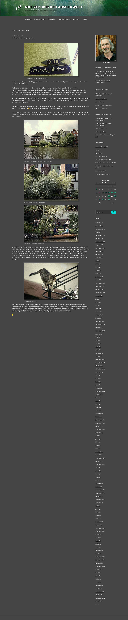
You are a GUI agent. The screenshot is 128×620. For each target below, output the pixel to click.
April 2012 (98, 579)
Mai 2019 (98, 343)
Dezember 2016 (100, 420)
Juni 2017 (97, 401)
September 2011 (100, 598)
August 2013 (99, 534)
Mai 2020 (98, 305)
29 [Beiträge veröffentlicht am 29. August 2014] (109, 199)
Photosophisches (100, 156)
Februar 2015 (99, 483)
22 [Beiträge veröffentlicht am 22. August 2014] (109, 196)
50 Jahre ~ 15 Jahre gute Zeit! (103, 105)
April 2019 (98, 347)
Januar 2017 (98, 416)
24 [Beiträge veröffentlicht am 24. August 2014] (115, 196)
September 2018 (100, 369)
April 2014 (98, 515)
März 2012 (98, 582)
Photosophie (52, 19)
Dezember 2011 (99, 592)
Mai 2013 (97, 541)
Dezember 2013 (99, 528)
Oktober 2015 (99, 461)
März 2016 (98, 448)
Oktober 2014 (99, 496)
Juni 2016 (98, 439)
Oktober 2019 (99, 327)
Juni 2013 (97, 537)
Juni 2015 (98, 471)
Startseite (28, 19)
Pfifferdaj (98, 153)
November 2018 (100, 362)
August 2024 (99, 222)
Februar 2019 (99, 353)
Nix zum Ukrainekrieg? (101, 108)
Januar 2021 (98, 280)
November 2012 (100, 560)
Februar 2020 (99, 315)
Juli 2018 (97, 375)
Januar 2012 (98, 588)
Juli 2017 (97, 397)
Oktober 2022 (99, 238)
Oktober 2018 (99, 366)
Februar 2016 (99, 452)
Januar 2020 (98, 318)
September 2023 (100, 229)
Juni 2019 (98, 340)
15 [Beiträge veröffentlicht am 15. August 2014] (109, 193)
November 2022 (100, 235)
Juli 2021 (97, 261)
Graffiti (97, 150)
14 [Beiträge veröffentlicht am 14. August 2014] (106, 193)
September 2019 (100, 331)
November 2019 (100, 324)
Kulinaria (76, 19)
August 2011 (98, 601)
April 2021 (98, 270)
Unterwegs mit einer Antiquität (104, 166)
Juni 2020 (98, 302)
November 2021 (100, 251)
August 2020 (99, 296)
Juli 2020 (97, 299)
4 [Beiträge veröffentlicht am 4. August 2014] (96, 189)
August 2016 (99, 432)
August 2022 (99, 245)
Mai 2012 (97, 576)
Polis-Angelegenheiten (102, 159)
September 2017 (100, 391)
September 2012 (100, 566)
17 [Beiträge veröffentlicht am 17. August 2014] (115, 193)
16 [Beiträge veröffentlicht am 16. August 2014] (112, 193)
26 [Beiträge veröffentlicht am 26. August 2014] (99, 199)
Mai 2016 (98, 442)
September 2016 (100, 429)
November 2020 (100, 286)
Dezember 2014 (100, 490)
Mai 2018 (98, 382)
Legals (85, 19)
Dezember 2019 (100, 321)
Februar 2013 (99, 550)
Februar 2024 (99, 226)
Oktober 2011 (99, 595)
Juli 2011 (97, 604)
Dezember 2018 (100, 359)
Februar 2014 (99, 521)
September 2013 (100, 531)
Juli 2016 (97, 436)
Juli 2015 (97, 467)
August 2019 (99, 334)
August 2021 (99, 257)
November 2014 (100, 493)
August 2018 (99, 372)
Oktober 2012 (99, 563)
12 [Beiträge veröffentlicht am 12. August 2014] (99, 193)
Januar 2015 (98, 487)
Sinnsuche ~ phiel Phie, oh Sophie (104, 162)
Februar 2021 (99, 276)
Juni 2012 (97, 572)
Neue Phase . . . (99, 102)
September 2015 (100, 464)
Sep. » (112, 203)
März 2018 (98, 385)
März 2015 (98, 480)
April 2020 (98, 308)
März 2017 (98, 410)
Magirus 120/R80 (39, 19)
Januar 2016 (98, 455)
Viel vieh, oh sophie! (64, 19)
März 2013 (98, 547)
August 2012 (99, 569)
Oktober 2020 (99, 289)
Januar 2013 (98, 553)
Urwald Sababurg (100, 171)
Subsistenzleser (24, 84)
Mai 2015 (98, 474)
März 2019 (98, 350)
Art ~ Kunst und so (100, 147)
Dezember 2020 (100, 283)
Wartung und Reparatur (102, 174)
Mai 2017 (97, 404)
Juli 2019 (97, 337)
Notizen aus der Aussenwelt (54, 7)
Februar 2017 (99, 413)
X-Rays (104, 128)
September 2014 (100, 499)
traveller (97, 118)
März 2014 (98, 518)
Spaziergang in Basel (101, 99)
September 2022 (100, 242)
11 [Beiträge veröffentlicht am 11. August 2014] (96, 193)
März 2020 (98, 311)
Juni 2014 (98, 509)
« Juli (99, 203)
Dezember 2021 (99, 248)
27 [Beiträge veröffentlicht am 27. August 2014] (103, 199)
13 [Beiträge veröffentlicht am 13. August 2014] (103, 193)
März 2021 (98, 273)
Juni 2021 (97, 264)
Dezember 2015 (100, 458)
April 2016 (98, 445)
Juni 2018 (98, 378)
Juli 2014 (97, 506)
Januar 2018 (98, 388)
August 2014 (99, 502)
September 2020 (100, 292)
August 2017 (99, 394)
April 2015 (98, 477)
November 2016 (100, 423)
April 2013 (98, 544)
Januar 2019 (98, 356)
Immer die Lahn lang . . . (23, 38)
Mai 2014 (98, 512)
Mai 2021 (97, 267)
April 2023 (98, 232)
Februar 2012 (99, 585)
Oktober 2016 (99, 426)
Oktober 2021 (99, 254)
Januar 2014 (98, 525)
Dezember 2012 (99, 556)
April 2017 (98, 407)
